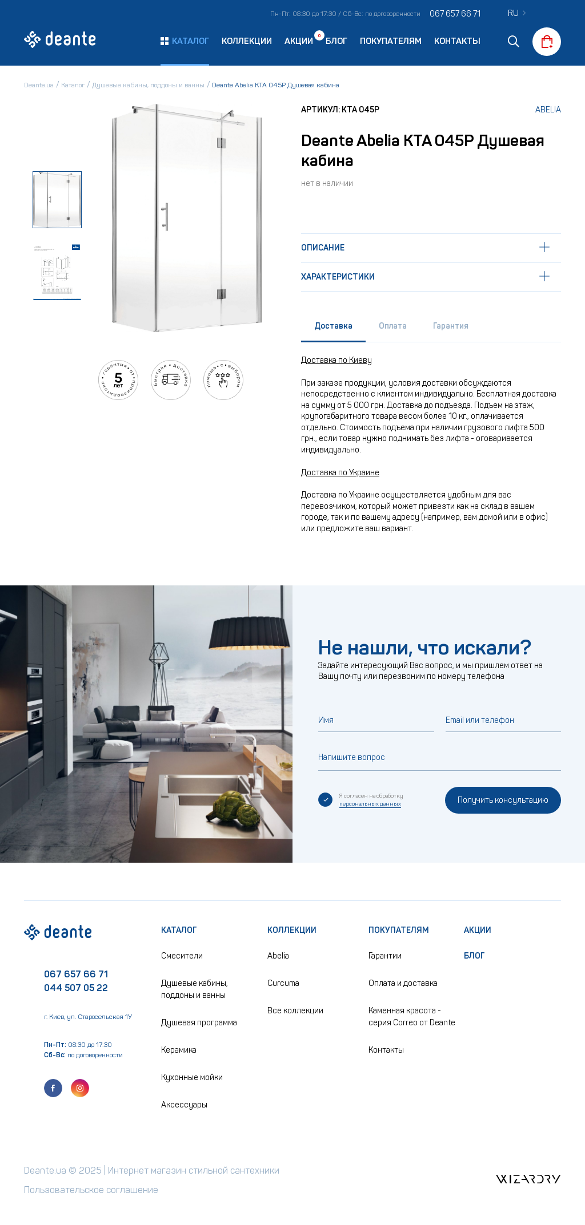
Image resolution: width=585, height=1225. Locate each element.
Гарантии (385, 956)
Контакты (457, 41)
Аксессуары (184, 1105)
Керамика (179, 1050)
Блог (336, 41)
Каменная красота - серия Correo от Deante (411, 1017)
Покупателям (391, 41)
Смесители (182, 956)
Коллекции (247, 41)
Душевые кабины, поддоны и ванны (194, 989)
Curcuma (283, 983)
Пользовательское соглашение (91, 1189)
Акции (299, 40)
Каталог (179, 930)
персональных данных (370, 804)
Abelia (548, 110)
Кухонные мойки (192, 1077)
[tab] (333, 329)
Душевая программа (199, 1023)
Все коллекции (295, 1011)
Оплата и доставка (403, 983)
